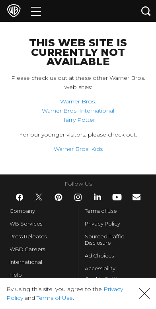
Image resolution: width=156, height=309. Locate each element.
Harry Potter (78, 119)
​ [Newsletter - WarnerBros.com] (136, 197)
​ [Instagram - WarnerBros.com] (78, 197)
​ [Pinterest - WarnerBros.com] (58, 197)
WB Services (26, 223)
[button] (144, 293)
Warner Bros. (78, 101)
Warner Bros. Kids (78, 149)
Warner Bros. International (78, 110)
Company (22, 211)
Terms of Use (101, 211)
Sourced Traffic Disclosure (104, 239)
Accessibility (100, 268)
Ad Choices (99, 255)
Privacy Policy (102, 223)
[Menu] (36, 11)
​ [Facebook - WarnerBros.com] (19, 197)
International (26, 262)
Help (16, 274)
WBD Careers (27, 249)
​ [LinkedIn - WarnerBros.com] (97, 196)
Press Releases (28, 236)
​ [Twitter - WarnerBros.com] (39, 197)
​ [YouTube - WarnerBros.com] (117, 197)
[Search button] (146, 11)
